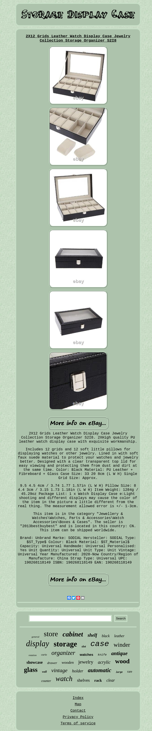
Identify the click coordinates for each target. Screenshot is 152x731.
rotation (32, 655)
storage (65, 644)
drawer (52, 663)
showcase (34, 662)
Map (78, 704)
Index (77, 698)
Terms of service (78, 723)
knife (102, 654)
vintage (59, 670)
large (119, 672)
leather (119, 636)
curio (44, 654)
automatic (99, 670)
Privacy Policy (78, 717)
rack (98, 680)
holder (77, 671)
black (106, 636)
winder (121, 644)
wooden (68, 662)
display (37, 643)
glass (31, 669)
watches (86, 654)
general (35, 636)
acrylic (104, 662)
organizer (63, 652)
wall (44, 671)
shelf (92, 635)
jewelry (85, 662)
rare (129, 671)
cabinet (72, 634)
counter (46, 681)
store (51, 634)
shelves (83, 680)
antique (119, 653)
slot (84, 646)
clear (110, 680)
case (99, 644)
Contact (78, 711)
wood (122, 661)
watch (64, 679)
